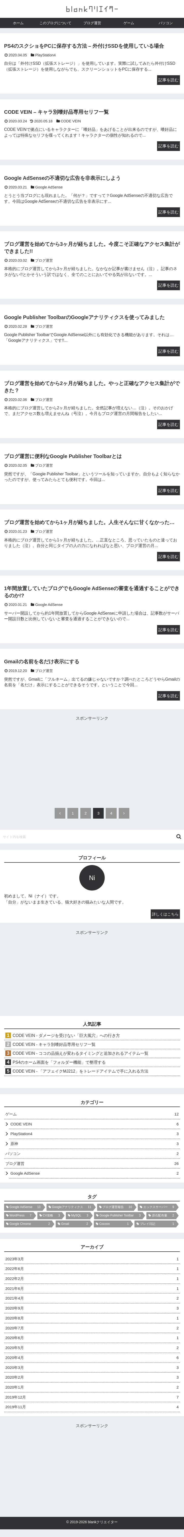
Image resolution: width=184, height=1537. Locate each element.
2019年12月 (92, 1404)
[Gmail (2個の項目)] (73, 1227)
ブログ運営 (92, 1166)
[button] (178, 838)
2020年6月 (92, 1343)
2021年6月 (92, 1292)
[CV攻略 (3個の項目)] (49, 1218)
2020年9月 (92, 1313)
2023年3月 (92, 1262)
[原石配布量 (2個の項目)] (161, 1218)
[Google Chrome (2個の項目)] (28, 1227)
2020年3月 (92, 1374)
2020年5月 (92, 1353)
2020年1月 (92, 1394)
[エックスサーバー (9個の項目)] (157, 1210)
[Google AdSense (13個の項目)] (23, 1210)
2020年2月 (92, 1384)
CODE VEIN (94, 1125)
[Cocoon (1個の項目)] (112, 1227)
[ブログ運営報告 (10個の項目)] (115, 1210)
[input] (92, 838)
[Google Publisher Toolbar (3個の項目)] (118, 1218)
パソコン (92, 1156)
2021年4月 (92, 1302)
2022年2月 (92, 1282)
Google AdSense (94, 1176)
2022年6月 (92, 1272)
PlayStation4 (94, 1135)
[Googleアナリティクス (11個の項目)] (70, 1210)
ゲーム (92, 1115)
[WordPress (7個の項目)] (19, 1218)
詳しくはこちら (164, 915)
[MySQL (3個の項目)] (78, 1218)
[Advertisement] (92, 758)
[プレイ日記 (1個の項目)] (155, 1227)
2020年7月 (92, 1333)
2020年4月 (92, 1363)
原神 (94, 1146)
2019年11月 (92, 1414)
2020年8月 (92, 1323)
